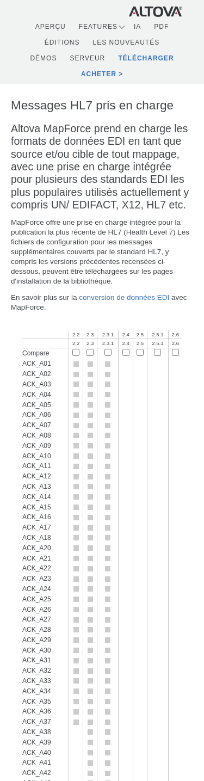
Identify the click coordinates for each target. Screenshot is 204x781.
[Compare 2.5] (140, 352)
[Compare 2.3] (90, 352)
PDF (161, 26)
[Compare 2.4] (125, 352)
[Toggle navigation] (193, 11)
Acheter (98, 74)
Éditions (62, 42)
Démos (43, 58)
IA (137, 26)
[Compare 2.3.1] (108, 352)
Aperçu (50, 26)
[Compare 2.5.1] (157, 352)
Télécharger (146, 58)
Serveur (87, 58)
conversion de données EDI (124, 297)
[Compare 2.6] (175, 352)
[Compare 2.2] (75, 352)
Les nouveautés (125, 42)
